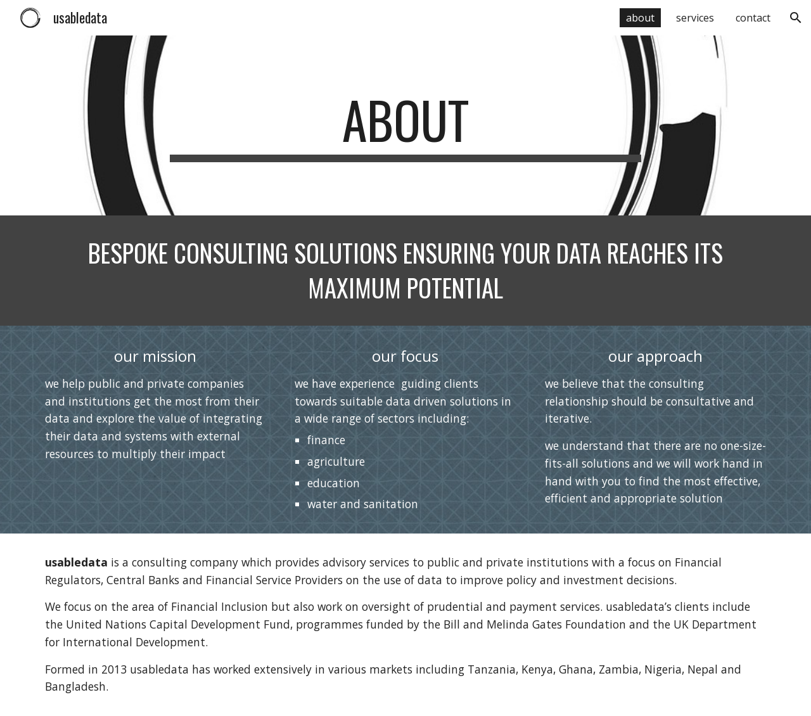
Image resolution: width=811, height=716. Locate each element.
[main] (405, 125)
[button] (796, 18)
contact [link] (753, 18)
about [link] (640, 18)
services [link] (695, 18)
